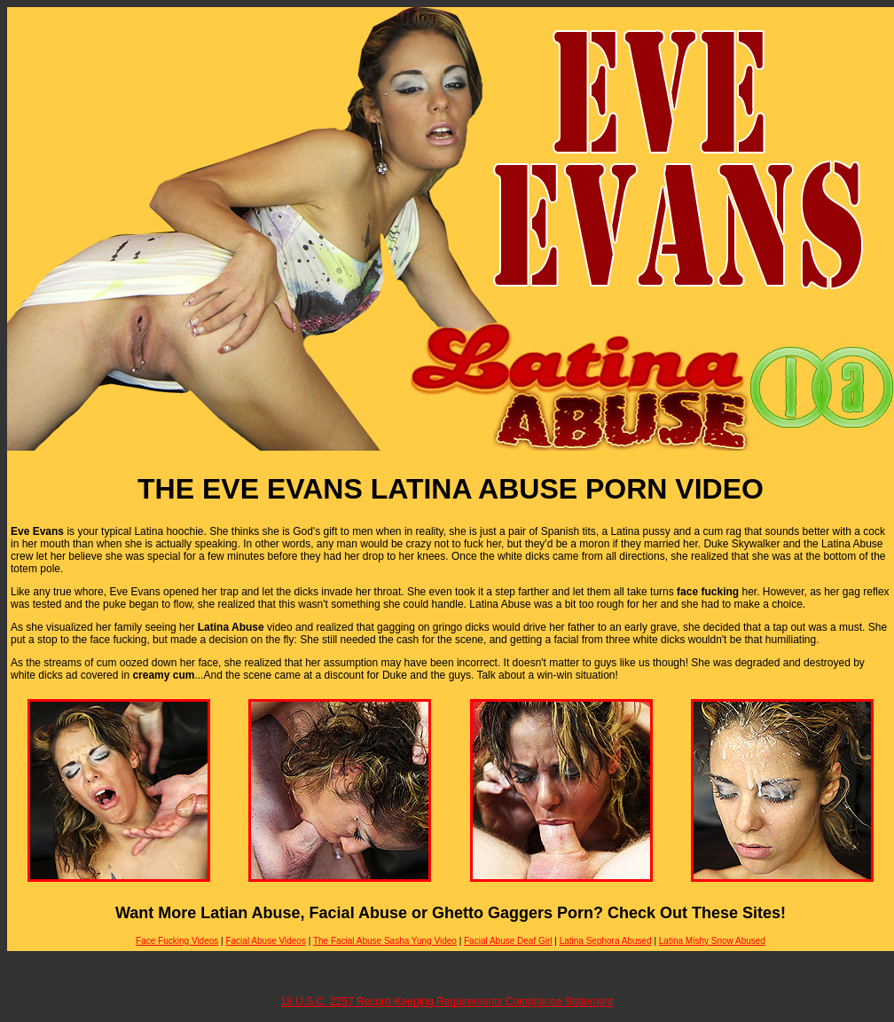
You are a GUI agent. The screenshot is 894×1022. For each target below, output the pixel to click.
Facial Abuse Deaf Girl (508, 941)
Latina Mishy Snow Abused (712, 941)
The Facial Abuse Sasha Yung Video (385, 941)
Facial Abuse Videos (265, 941)
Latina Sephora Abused (606, 941)
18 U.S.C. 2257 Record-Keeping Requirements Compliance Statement (447, 1001)
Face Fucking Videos (177, 941)
